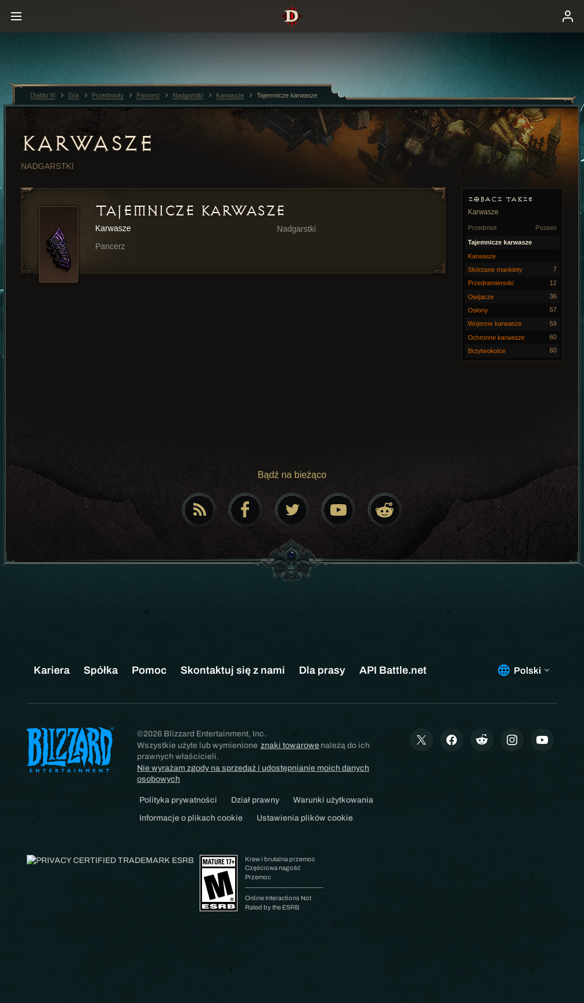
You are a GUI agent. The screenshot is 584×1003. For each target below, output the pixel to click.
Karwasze (87, 143)
